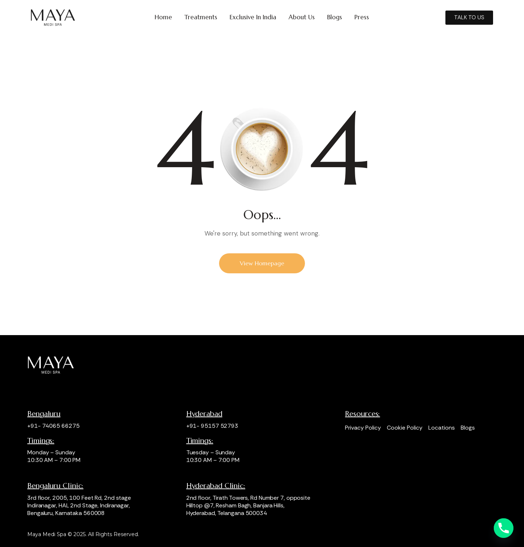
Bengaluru (43, 414)
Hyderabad (204, 414)
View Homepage (262, 263)
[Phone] (503, 528)
